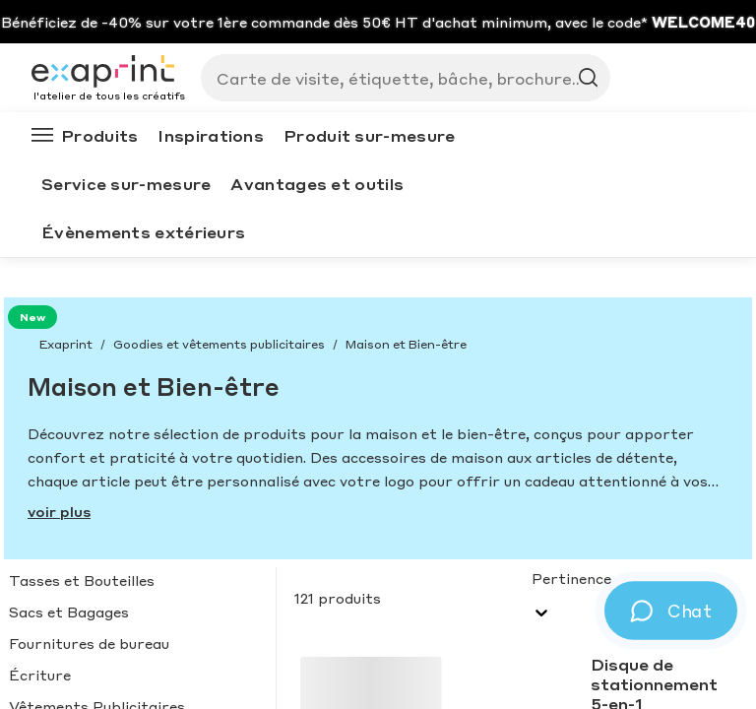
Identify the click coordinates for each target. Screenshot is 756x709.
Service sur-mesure (126, 183)
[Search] (398, 77)
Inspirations (211, 135)
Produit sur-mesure (369, 135)
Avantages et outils (317, 183)
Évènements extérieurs (143, 232)
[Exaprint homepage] (108, 73)
